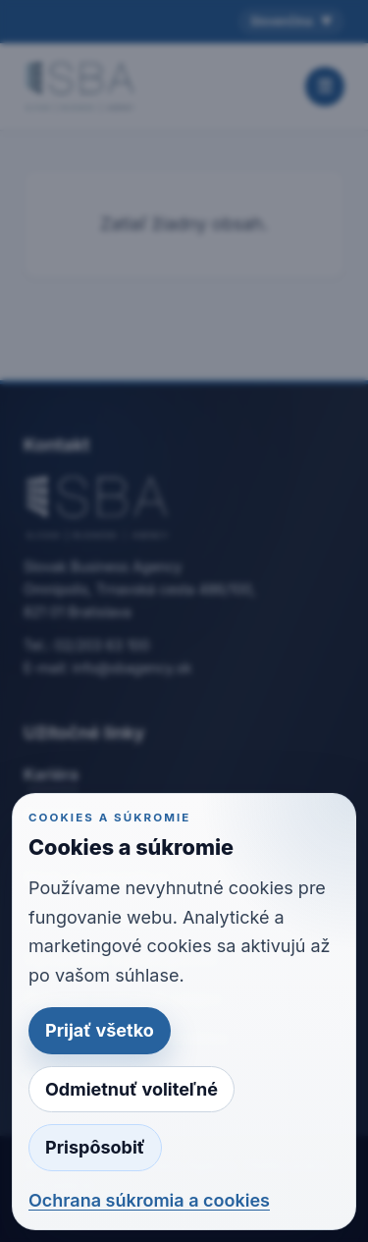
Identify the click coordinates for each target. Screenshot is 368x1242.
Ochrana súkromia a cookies (149, 1200)
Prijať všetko (99, 1030)
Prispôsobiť (95, 1147)
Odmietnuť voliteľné (131, 1089)
